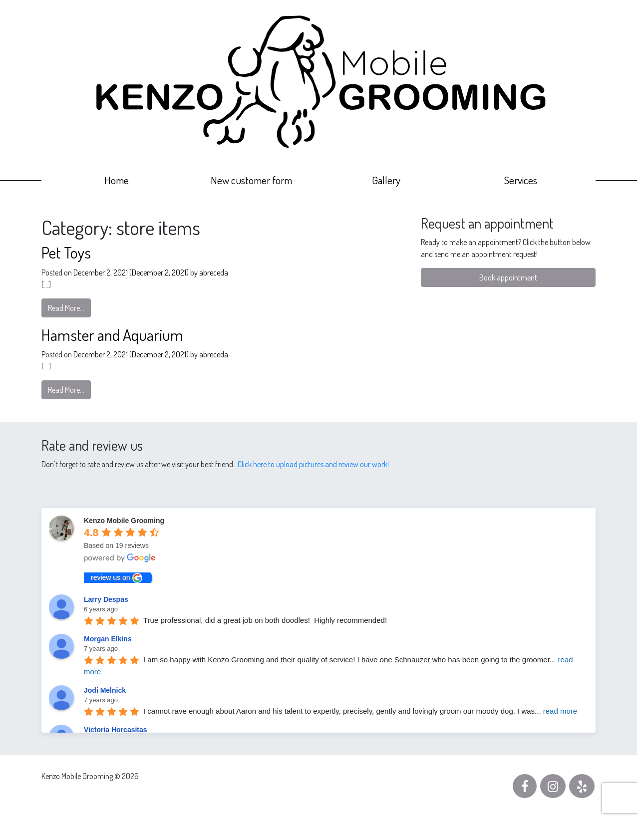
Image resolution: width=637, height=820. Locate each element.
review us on (116, 578)
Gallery (386, 180)
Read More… (66, 308)
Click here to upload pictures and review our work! (313, 464)
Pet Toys (66, 252)
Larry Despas (106, 599)
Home (116, 180)
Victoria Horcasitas (115, 730)
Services (520, 180)
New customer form (251, 180)
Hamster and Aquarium (112, 334)
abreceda (213, 272)
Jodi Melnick (105, 690)
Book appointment (508, 277)
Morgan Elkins (108, 639)
